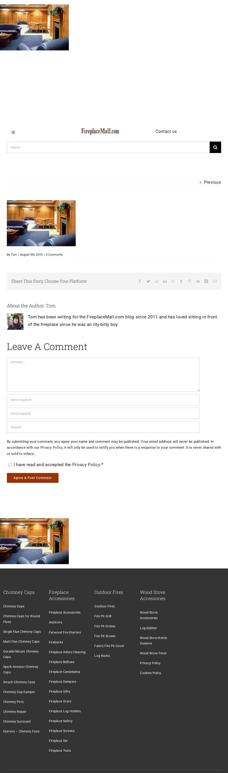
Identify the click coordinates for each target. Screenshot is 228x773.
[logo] (100, 130)
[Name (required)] (103, 399)
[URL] (103, 427)
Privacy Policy (51, 447)
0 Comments (54, 254)
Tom (14, 254)
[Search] (215, 147)
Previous (212, 182)
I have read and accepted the (55, 464)
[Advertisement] (114, 87)
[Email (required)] (103, 413)
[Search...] (108, 147)
